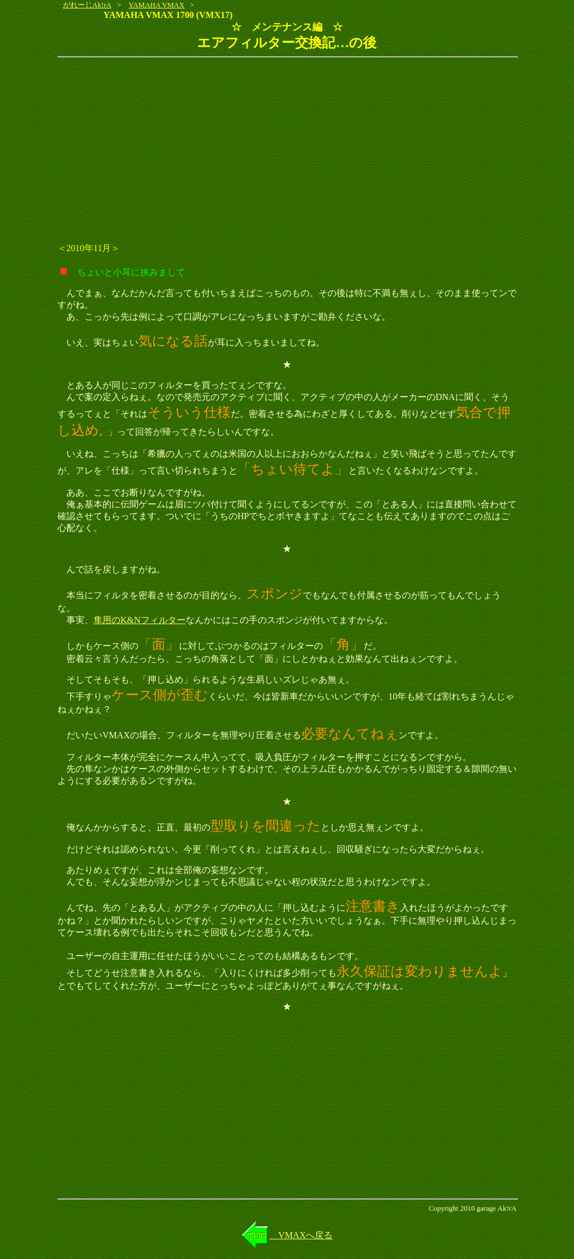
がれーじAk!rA (87, 5)
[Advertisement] (287, 145)
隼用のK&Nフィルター (139, 620)
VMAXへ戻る (301, 1235)
